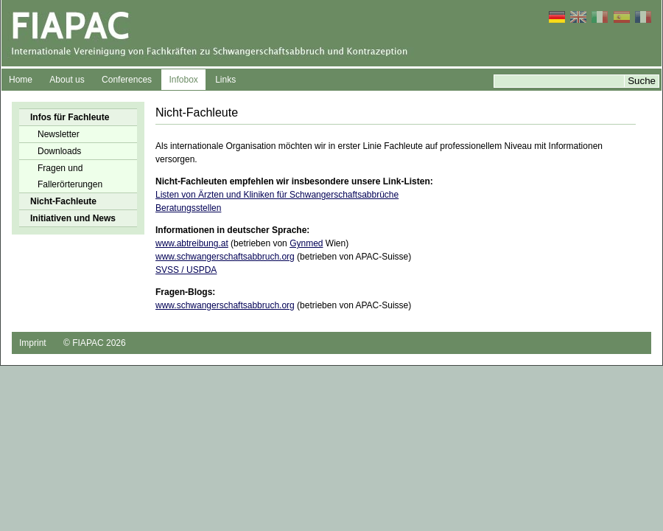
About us (66, 79)
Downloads (59, 151)
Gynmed (306, 243)
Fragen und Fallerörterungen (70, 176)
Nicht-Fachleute (63, 201)
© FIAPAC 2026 (94, 343)
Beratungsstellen (188, 208)
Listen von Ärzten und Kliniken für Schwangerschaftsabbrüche (277, 195)
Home (20, 79)
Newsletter (59, 134)
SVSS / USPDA (186, 270)
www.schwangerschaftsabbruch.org (225, 256)
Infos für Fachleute (69, 117)
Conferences (127, 79)
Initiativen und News (73, 218)
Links (225, 79)
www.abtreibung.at (191, 243)
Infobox (183, 79)
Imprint (32, 343)
